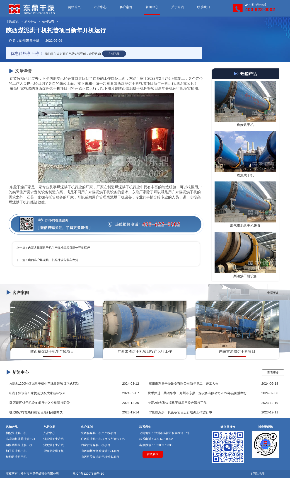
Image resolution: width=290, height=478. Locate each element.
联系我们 (203, 7)
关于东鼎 (177, 7)
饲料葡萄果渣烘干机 (19, 445)
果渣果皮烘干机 (53, 451)
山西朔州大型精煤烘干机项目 (100, 451)
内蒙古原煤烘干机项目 (95, 445)
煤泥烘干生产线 (53, 445)
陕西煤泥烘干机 (47, 88)
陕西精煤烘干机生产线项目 (98, 433)
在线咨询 (114, 54)
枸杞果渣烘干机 (16, 433)
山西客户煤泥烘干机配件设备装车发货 (53, 260)
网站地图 (259, 473)
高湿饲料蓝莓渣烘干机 (20, 439)
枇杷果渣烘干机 (16, 457)
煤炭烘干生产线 (53, 439)
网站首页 (74, 7)
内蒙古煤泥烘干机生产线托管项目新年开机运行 (59, 247)
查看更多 (273, 293)
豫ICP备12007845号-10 (88, 473)
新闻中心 (151, 7)
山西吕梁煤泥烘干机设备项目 (100, 457)
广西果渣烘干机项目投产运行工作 (103, 439)
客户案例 (126, 7)
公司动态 (48, 21)
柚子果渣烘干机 (16, 451)
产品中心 (100, 7)
